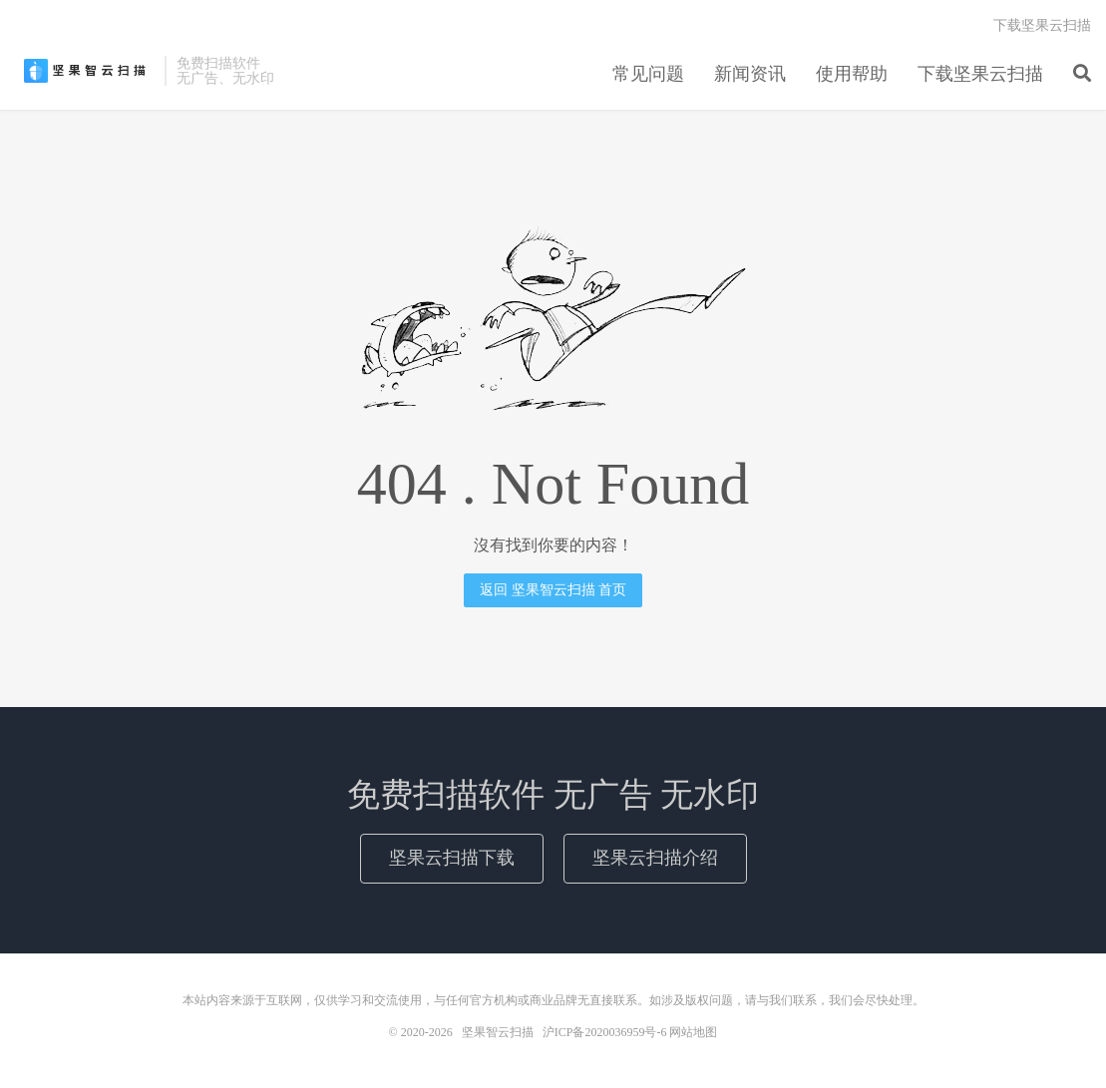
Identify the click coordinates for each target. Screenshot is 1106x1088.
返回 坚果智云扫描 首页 (553, 589)
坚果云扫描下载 (452, 858)
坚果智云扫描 (85, 71)
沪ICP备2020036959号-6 (605, 1032)
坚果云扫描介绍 (655, 858)
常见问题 (648, 74)
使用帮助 (852, 74)
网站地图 (693, 1032)
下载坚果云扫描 (980, 74)
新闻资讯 (750, 74)
